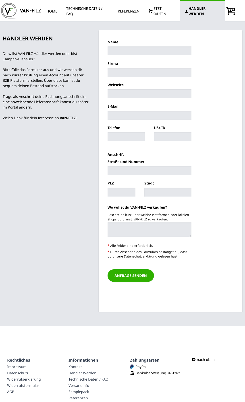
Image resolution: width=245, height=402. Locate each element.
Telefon (114, 127)
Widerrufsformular (23, 385)
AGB (10, 391)
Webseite (116, 84)
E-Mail (113, 106)
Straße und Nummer (126, 161)
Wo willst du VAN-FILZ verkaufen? (137, 207)
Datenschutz (18, 373)
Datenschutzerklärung (140, 256)
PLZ (111, 183)
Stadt (149, 183)
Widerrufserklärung (24, 379)
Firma (113, 63)
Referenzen (78, 398)
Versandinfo (79, 385)
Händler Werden (82, 373)
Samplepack (79, 391)
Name (113, 42)
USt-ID (159, 127)
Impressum (17, 366)
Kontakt (75, 366)
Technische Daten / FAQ (88, 379)
